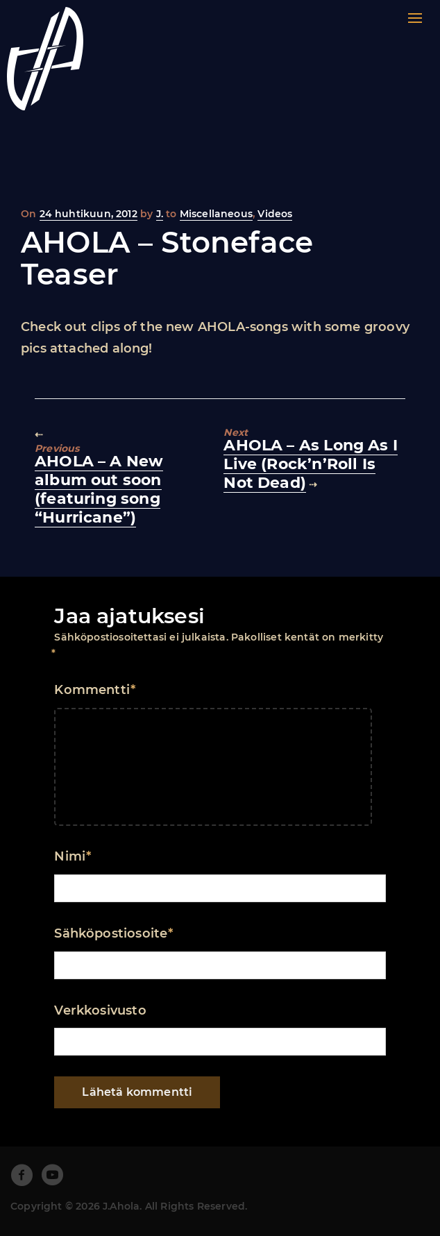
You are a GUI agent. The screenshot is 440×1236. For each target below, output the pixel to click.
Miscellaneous (216, 214)
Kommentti (94, 689)
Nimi (72, 856)
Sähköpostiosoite (113, 933)
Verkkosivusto (100, 1010)
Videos (274, 214)
